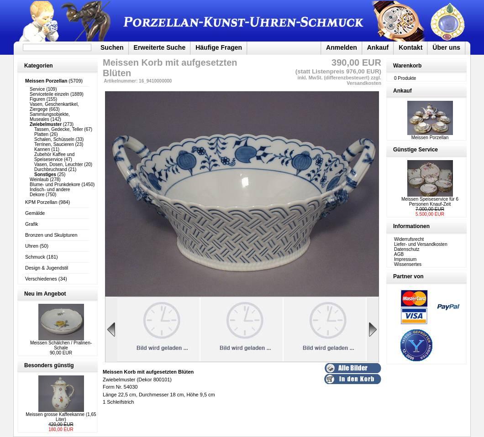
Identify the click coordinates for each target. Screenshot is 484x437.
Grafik (31, 224)
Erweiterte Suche (160, 47)
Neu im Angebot (45, 294)
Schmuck (35, 257)
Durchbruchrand (50, 169)
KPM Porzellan (41, 202)
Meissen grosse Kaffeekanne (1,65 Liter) (61, 417)
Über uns (446, 47)
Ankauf (378, 47)
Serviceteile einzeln (49, 94)
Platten (41, 134)
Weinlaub (39, 179)
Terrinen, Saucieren (54, 144)
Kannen (42, 149)
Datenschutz (407, 249)
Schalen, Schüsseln (54, 139)
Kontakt (410, 47)
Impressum (405, 259)
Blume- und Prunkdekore (55, 184)
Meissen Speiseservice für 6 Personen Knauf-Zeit (429, 202)
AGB (399, 254)
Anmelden (341, 47)
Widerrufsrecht (409, 239)
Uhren (31, 246)
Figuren (37, 99)
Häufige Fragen (218, 47)
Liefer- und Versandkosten (420, 244)
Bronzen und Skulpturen (51, 235)
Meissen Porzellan (430, 135)
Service (37, 89)
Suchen (112, 47)
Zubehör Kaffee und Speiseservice (54, 157)
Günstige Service (415, 149)
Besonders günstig (49, 365)
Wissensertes (407, 264)
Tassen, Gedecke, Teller (58, 129)
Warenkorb (407, 65)
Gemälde (35, 213)
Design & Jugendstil (46, 268)
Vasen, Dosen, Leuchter (58, 164)
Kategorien (38, 65)
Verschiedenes (41, 278)
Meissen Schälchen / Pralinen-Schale (61, 345)
